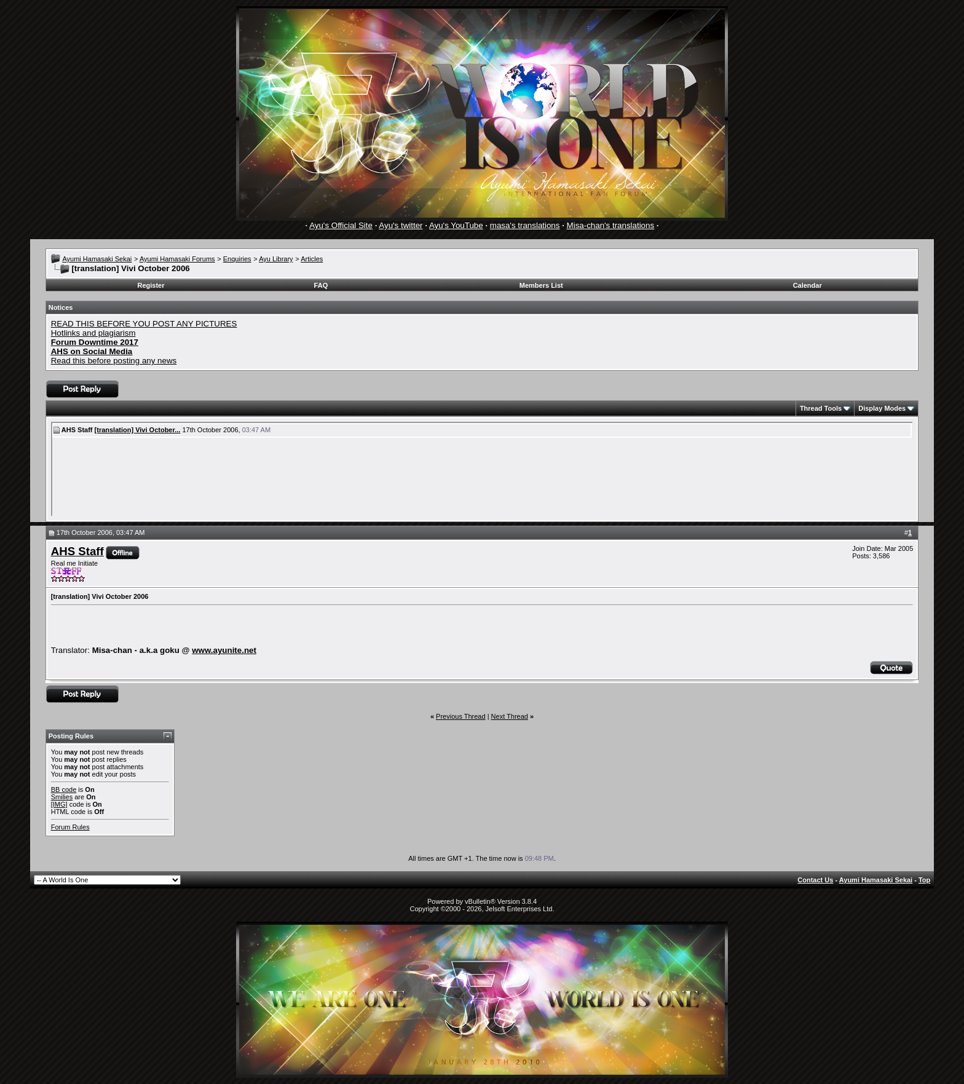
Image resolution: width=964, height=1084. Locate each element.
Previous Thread (461, 716)
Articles (312, 259)
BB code (64, 789)
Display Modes (882, 408)
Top (924, 880)
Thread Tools (821, 408)
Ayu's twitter (400, 225)
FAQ (321, 285)
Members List (541, 285)
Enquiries (237, 259)
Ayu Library (276, 259)
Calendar (807, 285)
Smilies (62, 797)
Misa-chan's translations (611, 225)
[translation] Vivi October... (138, 429)
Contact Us (815, 880)
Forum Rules (70, 827)
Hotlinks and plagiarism (93, 333)
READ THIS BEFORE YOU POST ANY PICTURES (144, 323)
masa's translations (525, 225)
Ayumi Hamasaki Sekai (97, 259)
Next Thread (509, 716)
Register (151, 285)
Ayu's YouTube (456, 225)
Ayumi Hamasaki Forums (177, 259)
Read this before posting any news (114, 360)
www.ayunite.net (224, 650)
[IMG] (59, 804)
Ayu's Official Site (341, 225)
